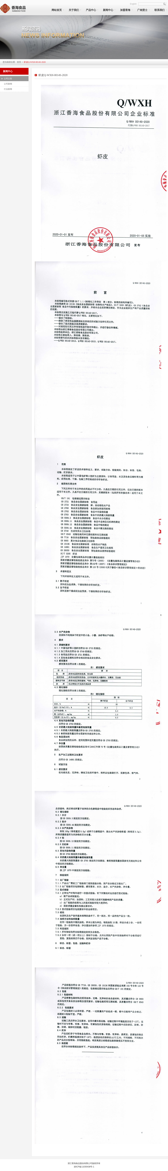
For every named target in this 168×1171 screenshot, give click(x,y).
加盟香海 (125, 10)
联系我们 (159, 10)
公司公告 (8, 78)
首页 (19, 62)
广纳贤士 (142, 10)
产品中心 (91, 10)
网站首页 (57, 10)
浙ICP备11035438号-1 (84, 1167)
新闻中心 (108, 10)
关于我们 (74, 10)
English (133, 4)
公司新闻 (8, 84)
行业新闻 (8, 89)
